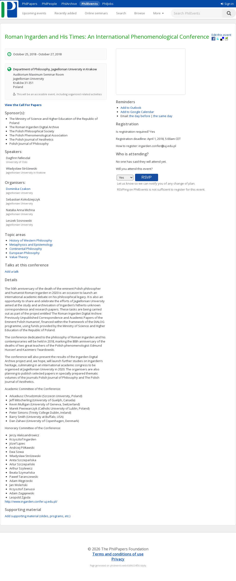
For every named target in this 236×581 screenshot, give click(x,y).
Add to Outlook (131, 108)
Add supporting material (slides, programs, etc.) (37, 516)
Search (121, 13)
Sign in (227, 4)
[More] (158, 13)
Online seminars (96, 13)
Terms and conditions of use (118, 554)
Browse (139, 13)
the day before (139, 116)
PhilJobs (107, 4)
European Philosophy (24, 253)
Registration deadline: (131, 139)
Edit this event (221, 35)
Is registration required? (132, 132)
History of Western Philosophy (30, 240)
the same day (162, 116)
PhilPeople (49, 4)
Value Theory (18, 257)
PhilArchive (69, 4)
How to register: (127, 146)
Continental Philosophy (25, 249)
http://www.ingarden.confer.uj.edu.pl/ (31, 501)
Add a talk (12, 271)
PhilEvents (90, 4)
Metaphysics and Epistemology (31, 244)
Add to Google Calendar (137, 112)
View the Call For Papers (23, 105)
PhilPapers (29, 4)
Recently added (66, 13)
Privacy (118, 559)
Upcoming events (34, 13)
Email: (125, 116)
